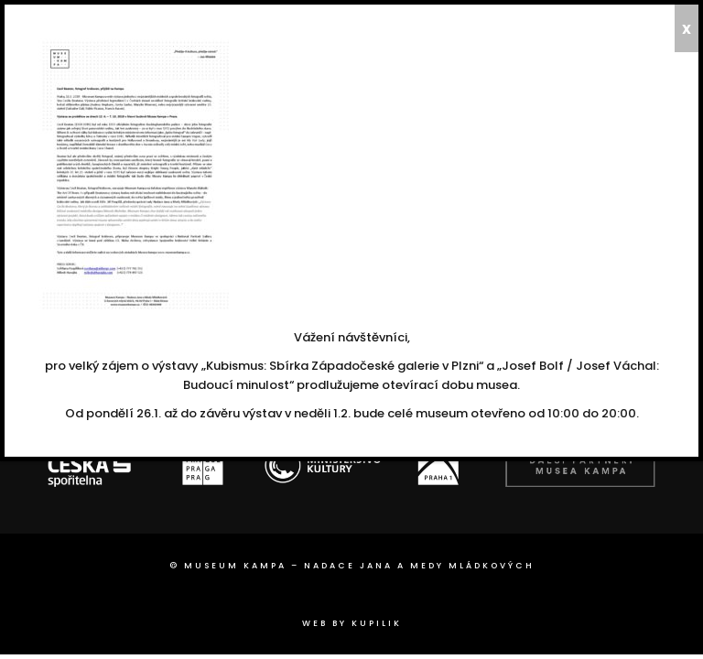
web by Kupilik (352, 623)
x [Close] (686, 28)
